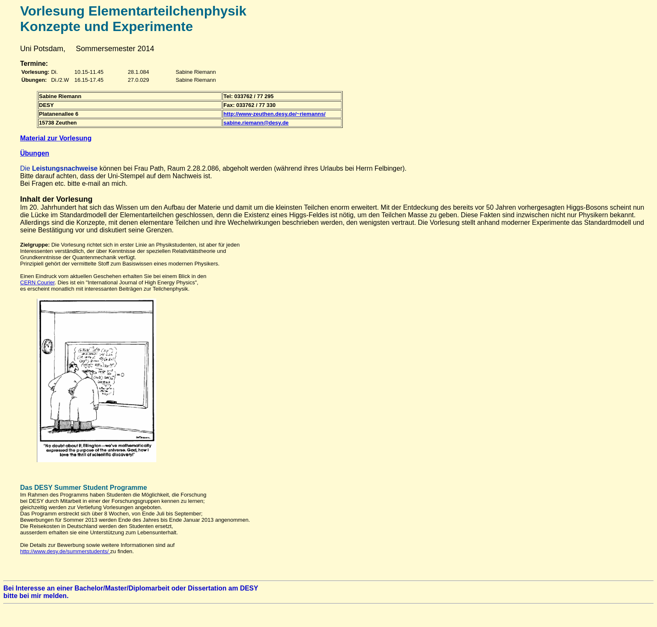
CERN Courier (37, 282)
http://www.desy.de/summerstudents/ (65, 551)
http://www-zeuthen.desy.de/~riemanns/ (274, 114)
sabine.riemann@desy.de (256, 123)
